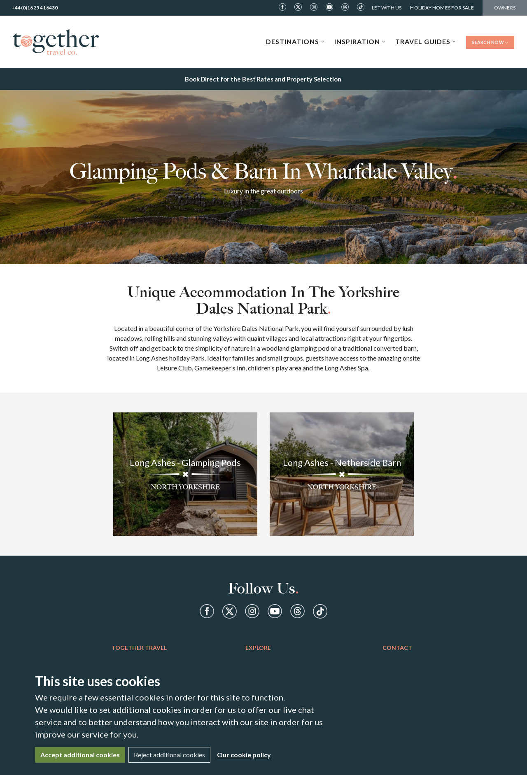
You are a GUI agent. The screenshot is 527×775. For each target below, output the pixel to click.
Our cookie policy (244, 755)
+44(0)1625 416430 (35, 8)
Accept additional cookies (80, 755)
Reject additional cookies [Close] (169, 755)
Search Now (490, 42)
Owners (504, 8)
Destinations (295, 41)
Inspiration (359, 41)
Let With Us (386, 8)
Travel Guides (425, 41)
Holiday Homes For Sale (441, 8)
